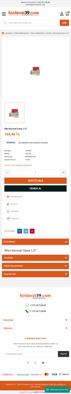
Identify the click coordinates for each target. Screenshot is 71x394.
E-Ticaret (30, 392)
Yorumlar (8, 258)
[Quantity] (35, 173)
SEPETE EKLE (35, 180)
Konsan (28, 154)
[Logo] (24, 14)
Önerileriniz (10, 274)
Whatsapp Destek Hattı (57, 389)
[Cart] (67, 14)
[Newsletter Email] (35, 354)
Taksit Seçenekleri (13, 266)
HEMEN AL (36, 188)
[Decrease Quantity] (7, 173)
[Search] (35, 23)
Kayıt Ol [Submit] (64, 354)
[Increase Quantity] (63, 173)
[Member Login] (61, 14)
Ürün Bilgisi (9, 242)
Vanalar (28, 151)
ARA (64, 22)
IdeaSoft (22, 392)
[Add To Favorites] (35, 197)
